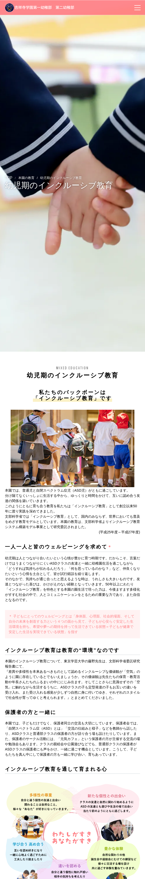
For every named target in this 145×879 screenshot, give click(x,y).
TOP (8, 177)
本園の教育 (26, 178)
